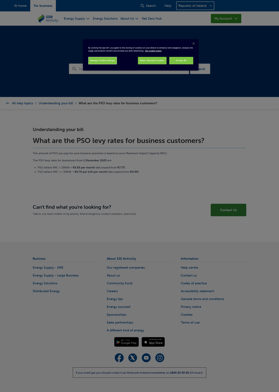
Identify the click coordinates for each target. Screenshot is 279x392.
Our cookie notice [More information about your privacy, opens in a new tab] (153, 51)
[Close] (194, 43)
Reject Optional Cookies (152, 60)
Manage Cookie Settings (102, 60)
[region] (141, 55)
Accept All (181, 60)
